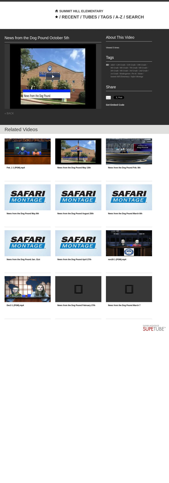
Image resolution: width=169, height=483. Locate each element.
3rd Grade (134, 71)
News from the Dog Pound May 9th (23, 213)
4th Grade (124, 71)
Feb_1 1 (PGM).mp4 (16, 168)
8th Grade (124, 68)
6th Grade (143, 68)
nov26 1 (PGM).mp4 (117, 259)
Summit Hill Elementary (119, 76)
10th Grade (141, 65)
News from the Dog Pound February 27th (76, 305)
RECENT (70, 17)
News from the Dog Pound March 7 (124, 305)
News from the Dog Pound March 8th (125, 213)
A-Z (118, 17)
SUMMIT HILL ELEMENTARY (79, 11)
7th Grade (134, 68)
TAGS (106, 17)
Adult (112, 65)
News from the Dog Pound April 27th (74, 259)
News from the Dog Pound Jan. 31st (23, 259)
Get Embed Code (115, 105)
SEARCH (135, 17)
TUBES (90, 17)
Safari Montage (137, 76)
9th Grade (114, 68)
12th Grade (120, 65)
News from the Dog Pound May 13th (74, 168)
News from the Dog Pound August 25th (75, 213)
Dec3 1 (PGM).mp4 (15, 305)
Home (140, 73)
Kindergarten (125, 73)
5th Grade (114, 71)
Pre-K (134, 73)
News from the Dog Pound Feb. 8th (124, 168)
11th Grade (131, 65)
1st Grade (114, 73)
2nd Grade (143, 71)
